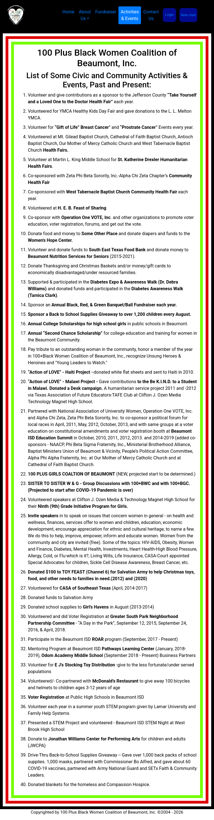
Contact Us (151, 15)
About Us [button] (85, 15)
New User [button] (188, 15)
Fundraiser (105, 11)
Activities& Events (131, 15)
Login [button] (169, 15)
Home (68, 11)
